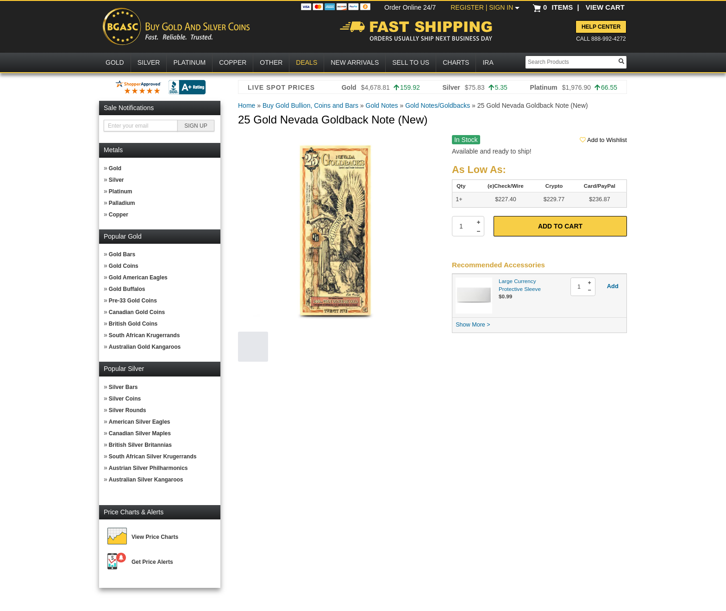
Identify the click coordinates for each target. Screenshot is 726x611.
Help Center (601, 27)
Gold (115, 168)
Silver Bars (123, 387)
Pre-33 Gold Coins (133, 300)
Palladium (122, 203)
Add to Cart (560, 226)
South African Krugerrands (144, 335)
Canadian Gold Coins (137, 312)
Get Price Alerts (152, 562)
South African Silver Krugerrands (153, 456)
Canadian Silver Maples (140, 433)
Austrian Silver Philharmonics (148, 468)
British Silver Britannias (140, 445)
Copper (118, 214)
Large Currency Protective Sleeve (520, 285)
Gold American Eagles (138, 277)
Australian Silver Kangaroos (146, 479)
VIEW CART (605, 7)
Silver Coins (125, 398)
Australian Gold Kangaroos (145, 347)
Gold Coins (123, 266)
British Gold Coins (133, 324)
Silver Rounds (127, 410)
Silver (116, 180)
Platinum (120, 191)
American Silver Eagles (139, 422)
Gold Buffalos (127, 289)
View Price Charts (154, 537)
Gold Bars (122, 254)
